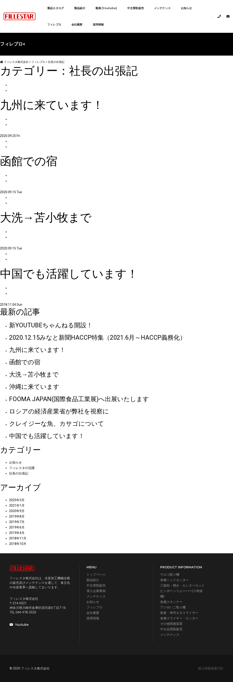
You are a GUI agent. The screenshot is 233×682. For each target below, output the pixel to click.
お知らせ (186, 8)
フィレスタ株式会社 (14, 62)
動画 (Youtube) (106, 8)
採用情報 (98, 24)
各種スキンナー (171, 602)
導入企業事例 (96, 591)
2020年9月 (17, 511)
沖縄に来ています (34, 386)
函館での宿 (24, 362)
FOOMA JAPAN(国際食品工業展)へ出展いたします (79, 399)
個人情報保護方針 (210, 668)
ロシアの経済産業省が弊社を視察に (59, 411)
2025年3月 (17, 500)
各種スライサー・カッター (179, 618)
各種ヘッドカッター (174, 580)
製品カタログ (55, 8)
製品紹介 (79, 8)
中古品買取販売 (171, 629)
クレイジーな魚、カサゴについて (56, 423)
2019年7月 (17, 522)
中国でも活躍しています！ (46, 436)
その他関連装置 (171, 624)
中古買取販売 (135, 8)
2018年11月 (17, 538)
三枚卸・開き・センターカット (182, 585)
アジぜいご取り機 (173, 607)
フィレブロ (54, 24)
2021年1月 (17, 505)
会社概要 (77, 24)
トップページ (96, 574)
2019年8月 (17, 516)
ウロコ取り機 (169, 574)
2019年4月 (17, 533)
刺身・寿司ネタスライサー (179, 613)
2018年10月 (17, 544)
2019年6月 (17, 527)
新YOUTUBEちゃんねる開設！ (51, 325)
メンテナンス (162, 8)
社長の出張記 (18, 473)
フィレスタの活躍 (22, 468)
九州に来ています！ (37, 350)
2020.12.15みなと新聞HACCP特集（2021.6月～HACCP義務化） (97, 337)
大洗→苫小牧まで (34, 374)
